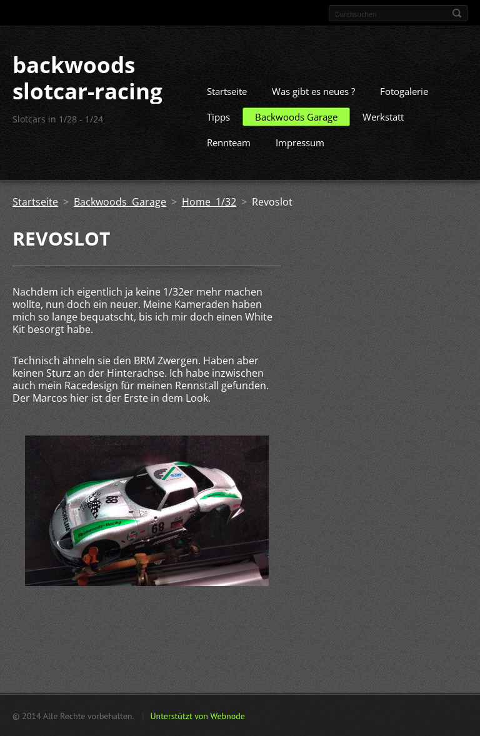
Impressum (300, 142)
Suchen (457, 13)
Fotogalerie (404, 90)
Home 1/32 (209, 201)
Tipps (218, 116)
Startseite (227, 90)
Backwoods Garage (296, 116)
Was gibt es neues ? (313, 90)
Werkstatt (383, 116)
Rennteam (229, 142)
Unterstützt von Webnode (197, 715)
